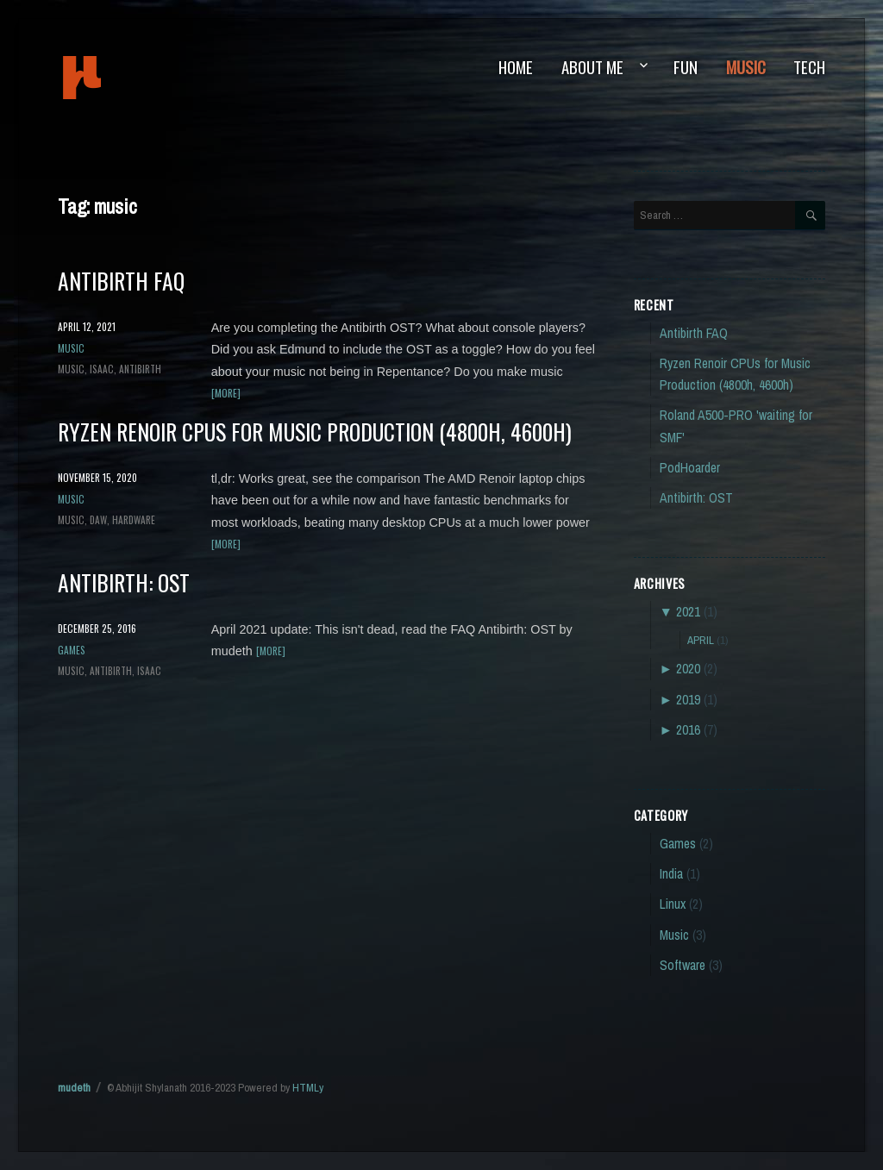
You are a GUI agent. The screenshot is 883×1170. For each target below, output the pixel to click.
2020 (688, 669)
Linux (673, 904)
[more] (226, 392)
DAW (98, 519)
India (671, 874)
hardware (133, 519)
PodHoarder (690, 468)
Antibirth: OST (124, 582)
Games (71, 649)
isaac (102, 368)
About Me (592, 66)
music (71, 368)
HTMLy (307, 1087)
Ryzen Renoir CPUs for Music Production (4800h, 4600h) (315, 431)
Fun (685, 66)
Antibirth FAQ (121, 280)
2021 (688, 612)
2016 (688, 730)
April (700, 640)
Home (515, 66)
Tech (809, 66)
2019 (688, 700)
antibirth (140, 368)
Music (746, 66)
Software (682, 965)
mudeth (140, 77)
